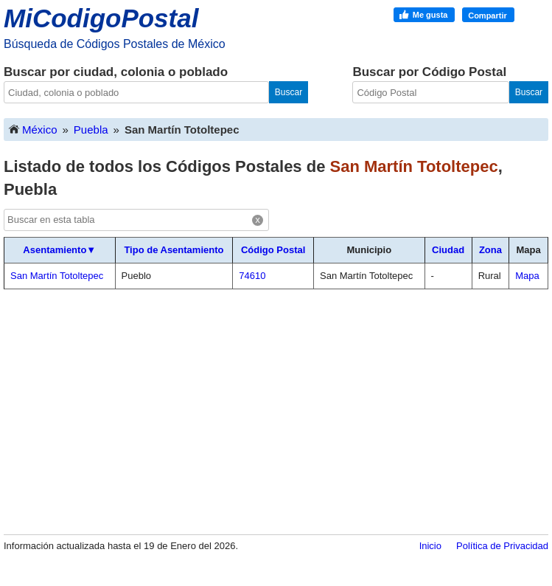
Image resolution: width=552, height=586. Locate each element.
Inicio (430, 545)
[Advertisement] (276, 411)
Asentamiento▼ (59, 249)
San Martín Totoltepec (56, 275)
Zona (490, 249)
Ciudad (448, 249)
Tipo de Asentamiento (173, 249)
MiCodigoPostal (101, 18)
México (32, 129)
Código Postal (273, 249)
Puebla (91, 129)
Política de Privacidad (502, 545)
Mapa (527, 275)
